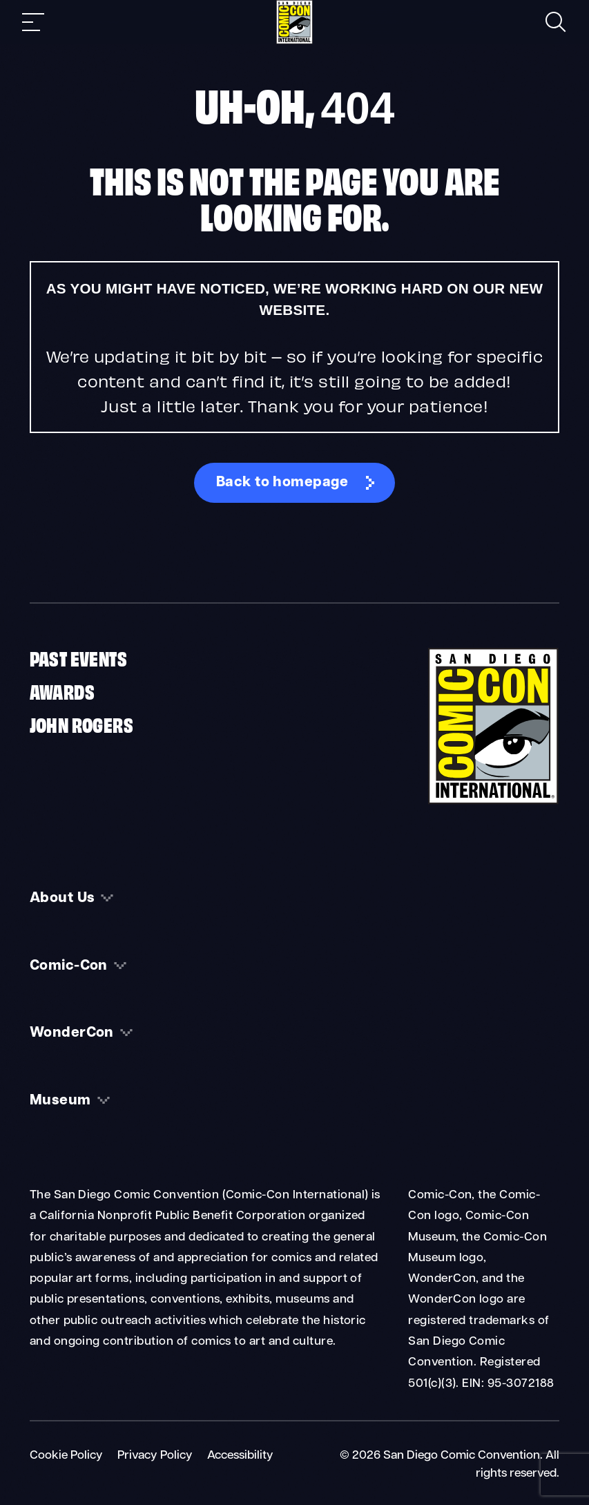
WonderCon (72, 1033)
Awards (62, 690)
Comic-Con (69, 966)
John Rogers (81, 723)
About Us (62, 898)
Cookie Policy (66, 1455)
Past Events (78, 657)
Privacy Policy (155, 1455)
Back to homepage (282, 483)
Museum (60, 1101)
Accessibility (240, 1455)
